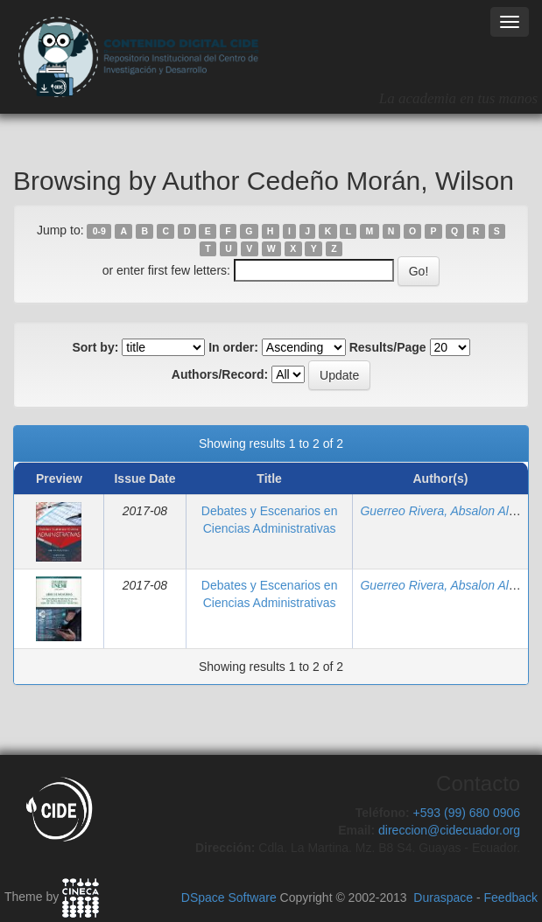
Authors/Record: (220, 374)
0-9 (99, 231)
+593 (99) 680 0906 (467, 813)
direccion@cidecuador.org (449, 830)
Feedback (511, 898)
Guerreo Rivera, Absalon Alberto (448, 511)
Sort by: (95, 347)
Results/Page (387, 347)
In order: (233, 347)
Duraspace (443, 898)
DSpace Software (229, 898)
